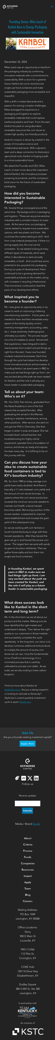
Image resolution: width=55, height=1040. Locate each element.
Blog (27, 894)
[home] (10, 6)
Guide (36, 824)
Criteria (27, 844)
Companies (28, 863)
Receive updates (27, 795)
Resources (28, 869)
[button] (50, 6)
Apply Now (27, 744)
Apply (27, 882)
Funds (27, 857)
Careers (27, 901)
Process (27, 850)
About (27, 838)
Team (27, 888)
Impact (28, 875)
